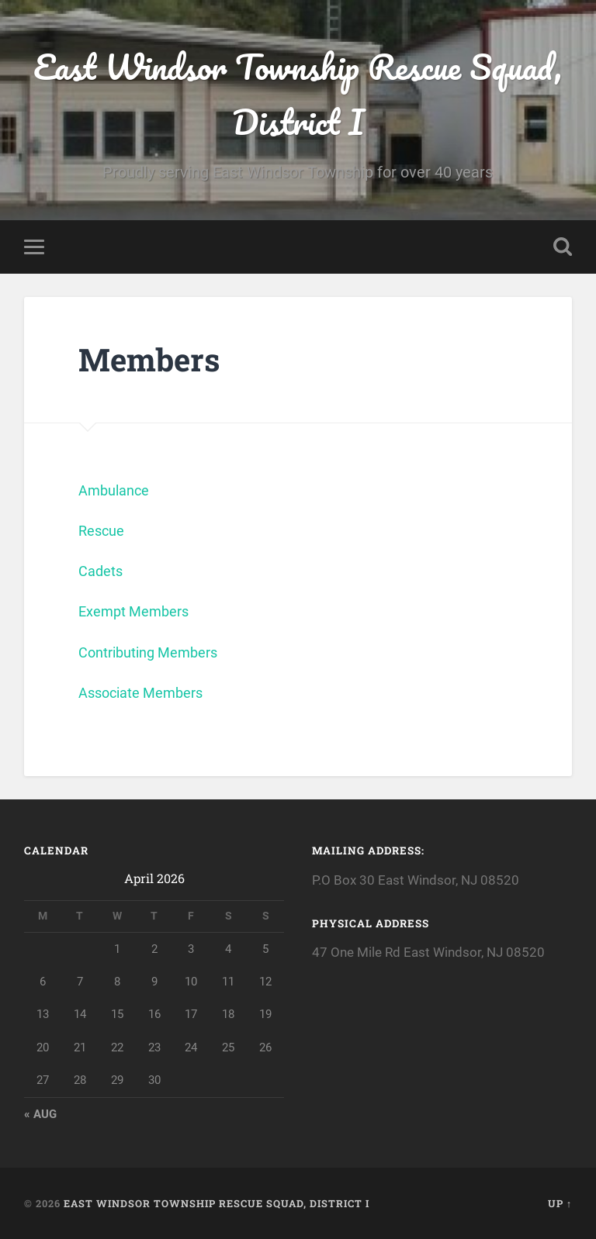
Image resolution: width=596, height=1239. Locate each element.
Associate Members (140, 693)
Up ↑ (560, 1203)
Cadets (100, 571)
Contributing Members (147, 652)
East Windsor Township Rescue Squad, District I (298, 94)
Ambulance (113, 490)
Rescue (101, 531)
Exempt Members (133, 611)
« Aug (40, 1114)
